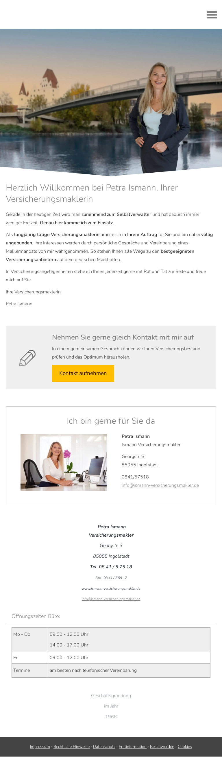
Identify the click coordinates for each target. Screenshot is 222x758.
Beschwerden (162, 746)
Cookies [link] (185, 746)
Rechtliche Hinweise (71, 746)
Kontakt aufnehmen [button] (83, 373)
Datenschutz (104, 746)
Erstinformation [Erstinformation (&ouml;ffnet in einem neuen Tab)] (133, 746)
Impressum (40, 746)
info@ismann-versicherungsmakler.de (160, 485)
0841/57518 (135, 477)
